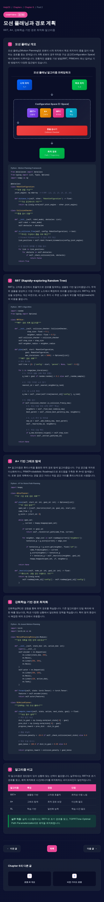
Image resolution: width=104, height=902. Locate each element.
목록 (52, 848)
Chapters (17, 7)
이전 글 (12, 848)
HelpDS (6, 7)
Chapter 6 (29, 7)
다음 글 (92, 848)
